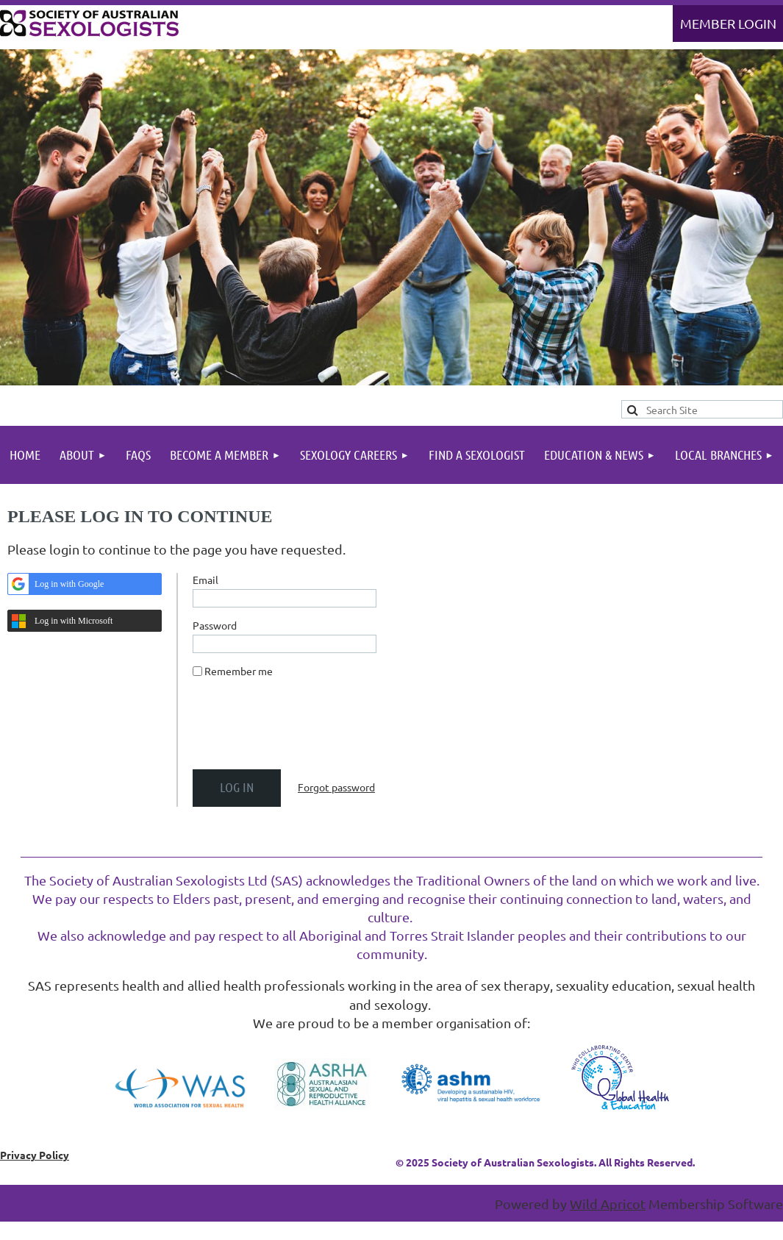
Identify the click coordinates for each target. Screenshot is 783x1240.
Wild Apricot (608, 1203)
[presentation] (304, 729)
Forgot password (336, 787)
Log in (728, 23)
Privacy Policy (34, 1154)
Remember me (238, 670)
